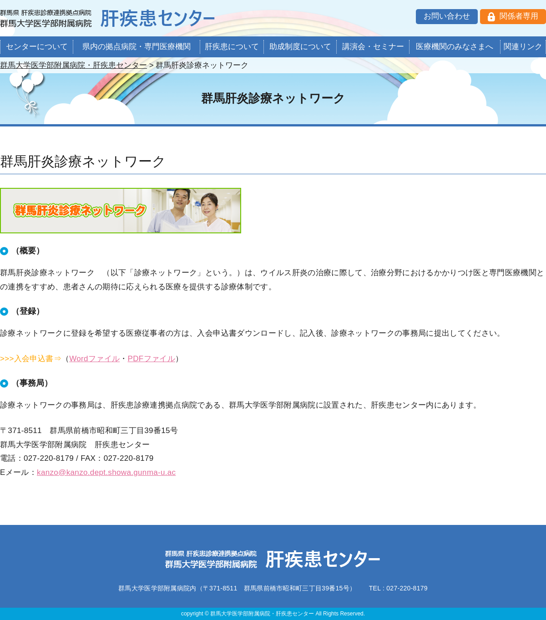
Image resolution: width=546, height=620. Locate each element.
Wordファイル (94, 358)
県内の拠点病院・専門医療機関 (136, 46)
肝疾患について (232, 46)
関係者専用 (519, 16)
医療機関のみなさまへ (454, 46)
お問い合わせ (447, 16)
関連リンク (523, 46)
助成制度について (300, 46)
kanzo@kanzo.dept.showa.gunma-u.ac (106, 472)
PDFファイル (151, 358)
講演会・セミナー (373, 46)
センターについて (37, 46)
